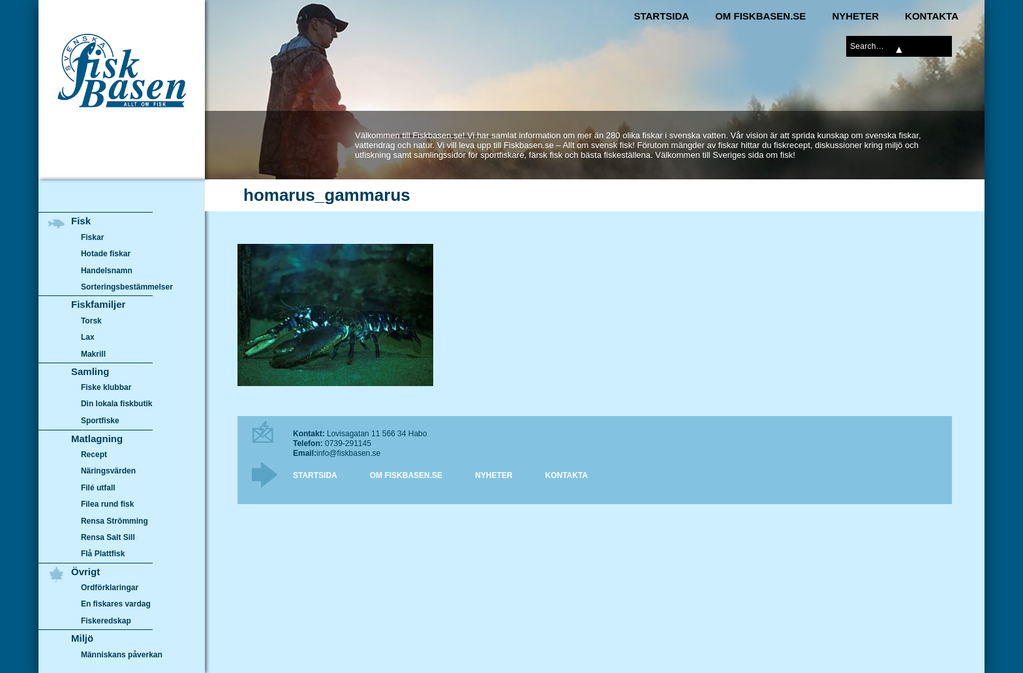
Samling (90, 371)
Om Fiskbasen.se (760, 16)
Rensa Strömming (114, 521)
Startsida (661, 16)
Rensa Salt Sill (108, 537)
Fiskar (92, 237)
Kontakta (931, 16)
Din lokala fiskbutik (117, 404)
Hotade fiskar (105, 253)
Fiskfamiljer (98, 304)
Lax (88, 337)
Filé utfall (98, 487)
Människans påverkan (121, 654)
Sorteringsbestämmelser (127, 287)
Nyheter (855, 16)
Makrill (93, 354)
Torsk (91, 320)
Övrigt (85, 571)
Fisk (81, 220)
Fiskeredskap (106, 620)
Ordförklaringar (109, 587)
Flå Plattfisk (103, 553)
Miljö (82, 638)
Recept (94, 454)
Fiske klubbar (106, 387)
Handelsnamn (106, 270)
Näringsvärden (108, 470)
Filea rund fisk (107, 504)
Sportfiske (100, 420)
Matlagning (97, 438)
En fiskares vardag (116, 604)
